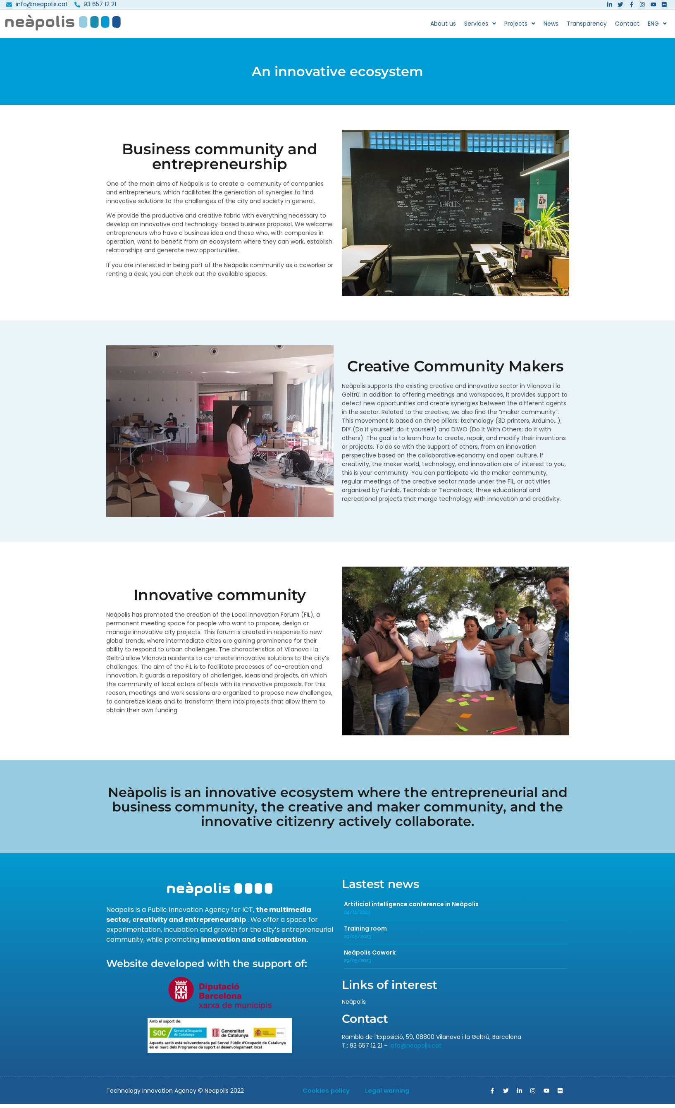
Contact (627, 27)
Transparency (587, 27)
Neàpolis (354, 1005)
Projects (519, 27)
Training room (365, 932)
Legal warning (389, 1094)
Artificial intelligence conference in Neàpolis (411, 907)
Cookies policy (323, 1094)
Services (480, 27)
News (551, 27)
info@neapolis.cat (415, 1049)
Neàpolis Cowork (370, 956)
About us (443, 27)
